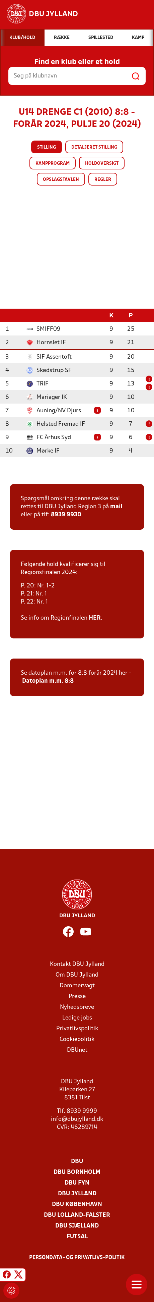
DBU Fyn (77, 1183)
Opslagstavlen (61, 179)
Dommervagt (77, 985)
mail (116, 506)
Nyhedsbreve (77, 1007)
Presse (77, 996)
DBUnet (77, 1050)
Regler (102, 179)
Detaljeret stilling (94, 147)
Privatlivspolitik (77, 1028)
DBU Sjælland (77, 1226)
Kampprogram (52, 163)
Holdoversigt (102, 163)
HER (95, 618)
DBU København (77, 1204)
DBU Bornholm (77, 1172)
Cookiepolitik (77, 1039)
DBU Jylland (77, 1193)
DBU (77, 1161)
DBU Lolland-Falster (77, 1215)
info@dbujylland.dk (77, 1119)
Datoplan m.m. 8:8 (48, 681)
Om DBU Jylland (77, 975)
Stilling (46, 147)
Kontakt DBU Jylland (77, 964)
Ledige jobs (77, 1018)
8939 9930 (66, 514)
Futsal (77, 1236)
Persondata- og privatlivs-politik (77, 1257)
